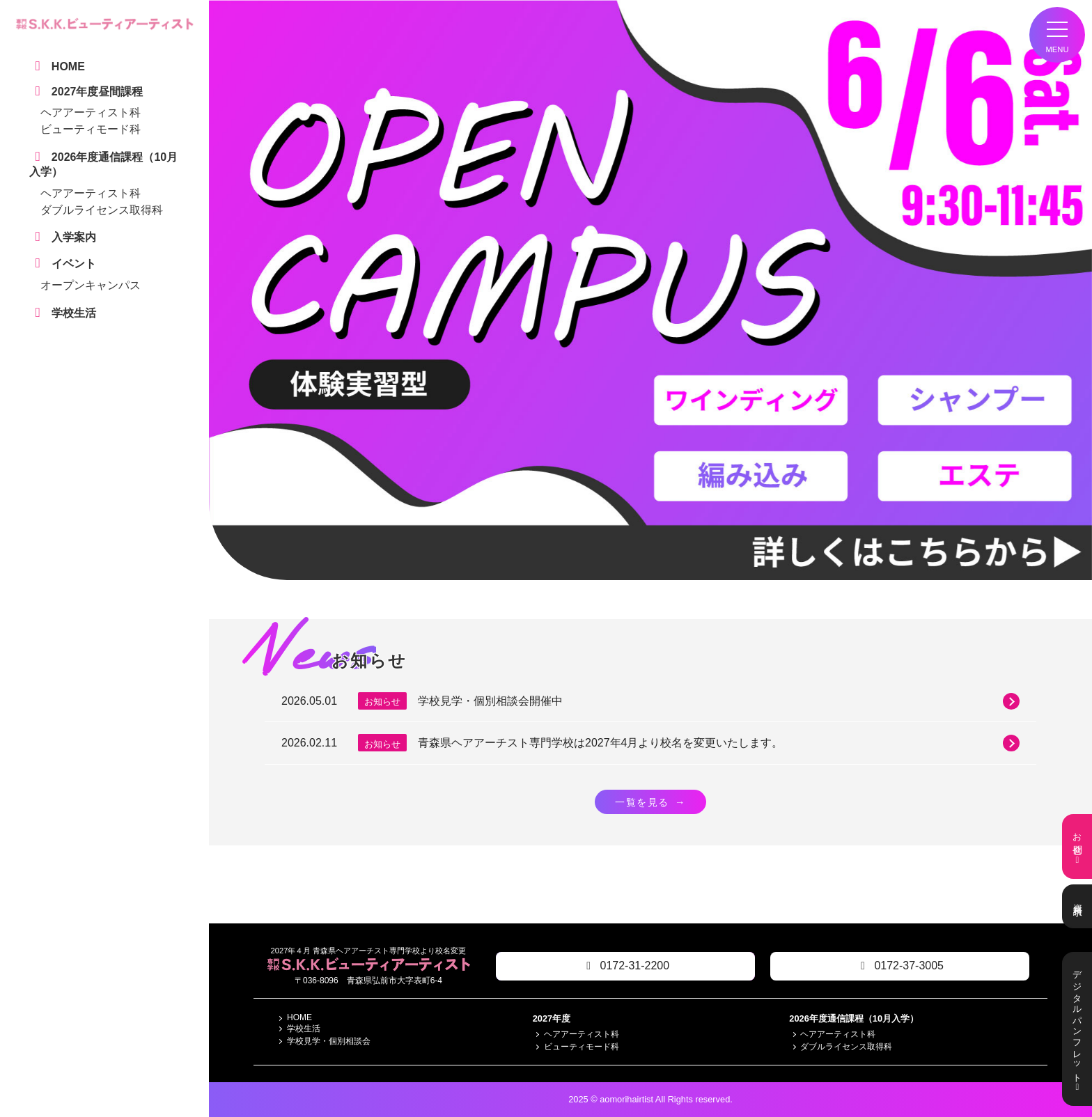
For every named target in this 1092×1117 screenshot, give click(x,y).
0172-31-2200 (625, 965)
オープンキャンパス (90, 285)
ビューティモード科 (90, 129)
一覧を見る (650, 802)
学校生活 (303, 1028)
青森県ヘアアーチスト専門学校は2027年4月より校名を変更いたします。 (719, 743)
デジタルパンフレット (1076, 1028)
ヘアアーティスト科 (90, 112)
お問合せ (1076, 846)
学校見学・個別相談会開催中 (719, 701)
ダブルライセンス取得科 (101, 210)
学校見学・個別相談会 (328, 1041)
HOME (299, 1017)
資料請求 (1076, 906)
